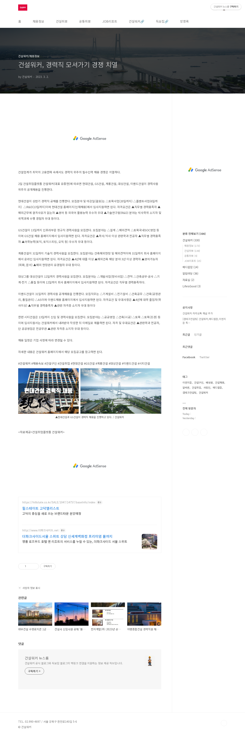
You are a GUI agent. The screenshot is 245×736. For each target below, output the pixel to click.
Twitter (204, 357)
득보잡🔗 (162, 21)
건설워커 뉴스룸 (37, 658)
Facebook (189, 357)
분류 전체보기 (194, 234)
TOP (224, 723)
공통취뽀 (85, 21)
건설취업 (196, 387)
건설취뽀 (61, 21)
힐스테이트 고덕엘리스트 (40, 508)
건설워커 (191, 240)
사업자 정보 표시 (29, 588)
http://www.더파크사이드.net (40, 530)
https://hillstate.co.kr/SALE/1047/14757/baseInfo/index (58, 502)
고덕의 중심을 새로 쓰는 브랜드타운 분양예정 (51, 513)
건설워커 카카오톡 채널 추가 (198, 313)
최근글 (186, 334)
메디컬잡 (190, 267)
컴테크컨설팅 (189, 392)
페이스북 (186, 432)
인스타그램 (194, 432)
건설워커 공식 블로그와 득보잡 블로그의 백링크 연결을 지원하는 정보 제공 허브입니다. (74, 663)
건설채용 (219, 382)
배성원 (209, 382)
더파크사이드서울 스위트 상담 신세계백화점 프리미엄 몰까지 (67, 536)
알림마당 (190, 273)
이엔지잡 (187, 382)
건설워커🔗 (136, 21)
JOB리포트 (109, 21)
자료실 (188, 280)
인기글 (198, 334)
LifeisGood (192, 286)
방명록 (184, 21)
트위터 (203, 432)
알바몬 (186, 387)
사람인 (206, 387)
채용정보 (38, 21)
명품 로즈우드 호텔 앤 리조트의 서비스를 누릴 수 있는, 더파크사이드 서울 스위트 (74, 541)
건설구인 (198, 382)
